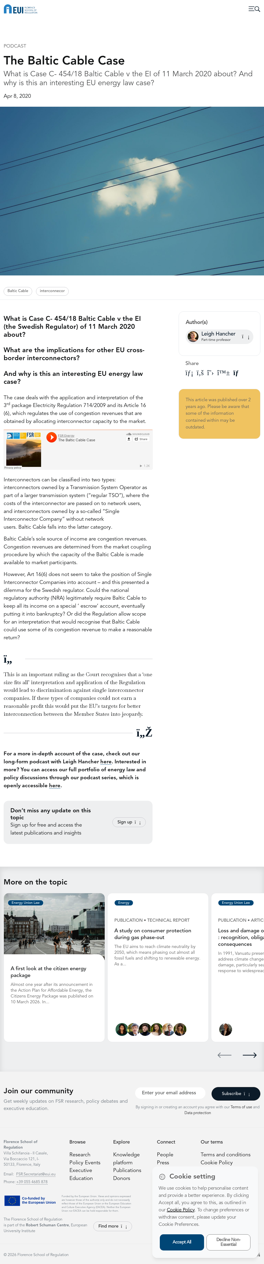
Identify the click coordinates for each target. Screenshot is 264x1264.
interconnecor (52, 291)
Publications (127, 1170)
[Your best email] (170, 1093)
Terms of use (242, 1107)
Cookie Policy (217, 1163)
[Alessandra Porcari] (156, 1029)
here (106, 762)
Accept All (182, 1242)
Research (79, 1155)
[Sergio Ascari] (133, 1029)
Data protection (197, 1113)
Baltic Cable (17, 291)
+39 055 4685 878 (32, 1182)
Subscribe (236, 1094)
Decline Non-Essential (228, 1242)
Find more (112, 1226)
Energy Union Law (26, 903)
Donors (121, 1178)
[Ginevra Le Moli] (225, 1029)
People (165, 1155)
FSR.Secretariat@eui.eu (36, 1174)
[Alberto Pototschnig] (168, 1029)
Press (163, 1163)
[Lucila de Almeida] (122, 1029)
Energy (123, 903)
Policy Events (84, 1163)
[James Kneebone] (145, 1029)
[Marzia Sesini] (180, 1029)
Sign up (129, 822)
